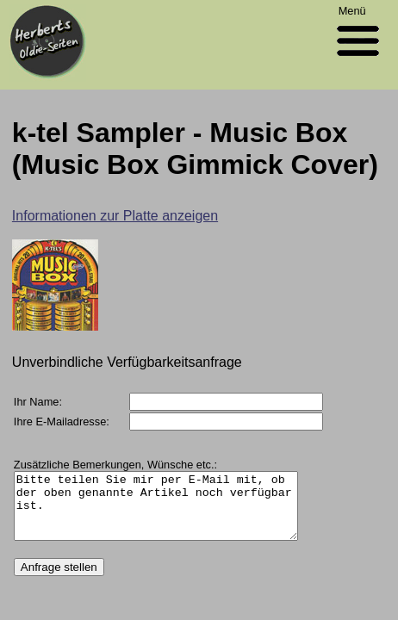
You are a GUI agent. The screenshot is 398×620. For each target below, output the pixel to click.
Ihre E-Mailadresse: (61, 421)
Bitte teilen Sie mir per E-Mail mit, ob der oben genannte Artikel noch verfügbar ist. (164, 512)
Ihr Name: (38, 401)
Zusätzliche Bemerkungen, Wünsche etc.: (115, 464)
